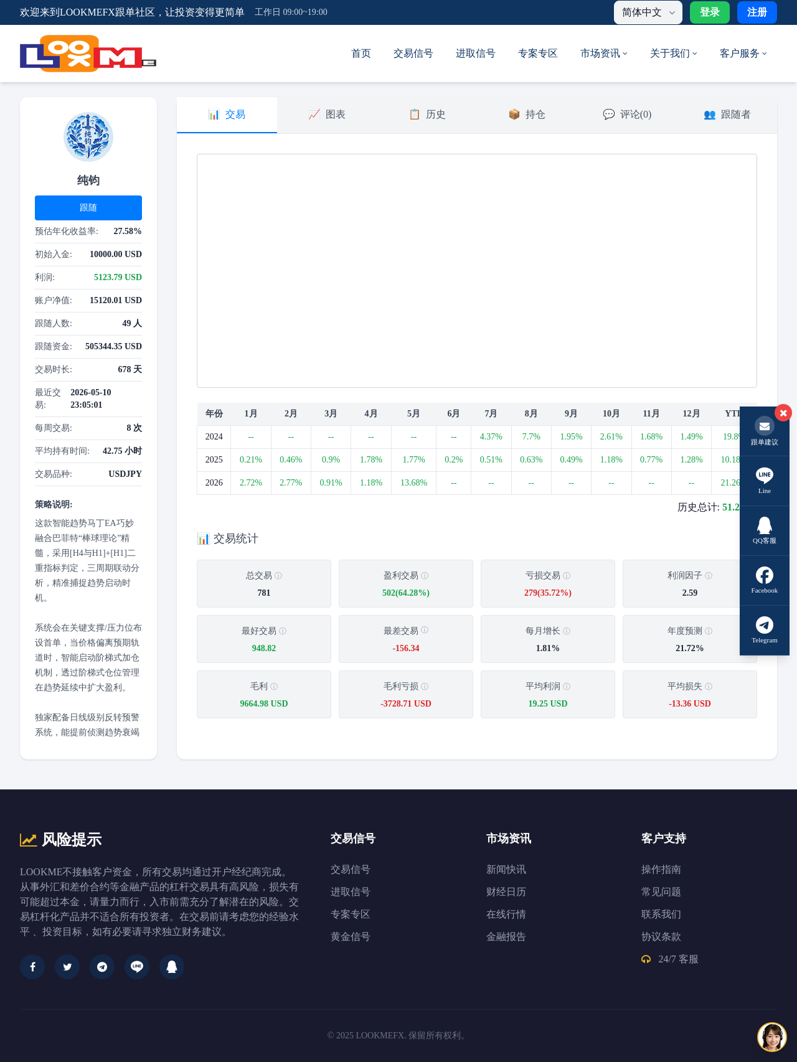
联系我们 (661, 914)
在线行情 (506, 914)
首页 (361, 53)
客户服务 (743, 53)
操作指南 (661, 869)
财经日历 (506, 891)
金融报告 (506, 936)
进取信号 (476, 53)
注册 (757, 12)
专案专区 (538, 53)
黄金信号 (350, 936)
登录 (710, 12)
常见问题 (661, 891)
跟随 (88, 207)
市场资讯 (604, 53)
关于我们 (673, 53)
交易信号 (413, 53)
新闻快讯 (506, 869)
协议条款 (661, 936)
